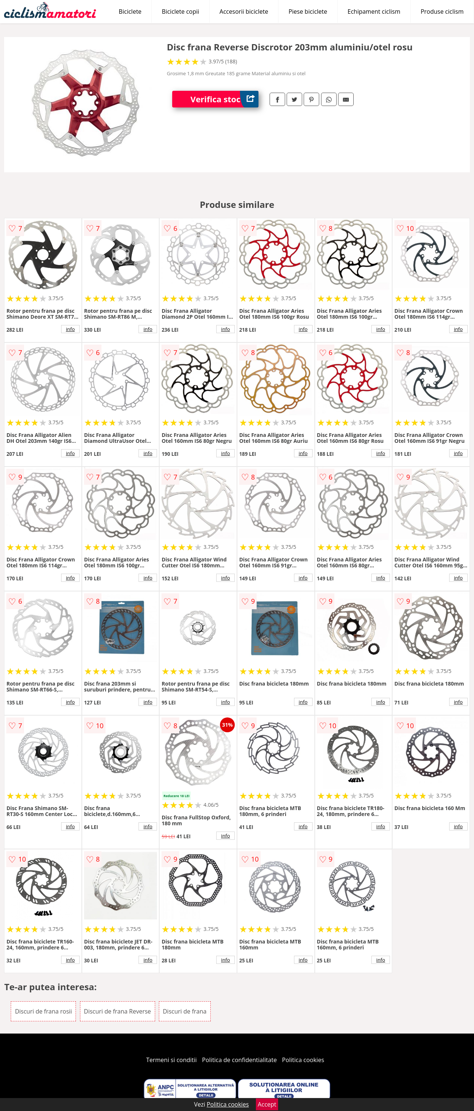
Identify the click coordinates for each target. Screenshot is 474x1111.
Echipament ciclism (374, 11)
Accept (267, 1104)
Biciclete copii (180, 11)
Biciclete (130, 11)
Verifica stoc (224, 99)
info (70, 329)
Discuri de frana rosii (43, 1011)
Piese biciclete (307, 11)
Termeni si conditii (171, 1060)
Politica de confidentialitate (239, 1060)
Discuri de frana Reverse (117, 1011)
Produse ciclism (442, 11)
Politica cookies (303, 1060)
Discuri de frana (185, 1011)
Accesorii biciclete (244, 11)
